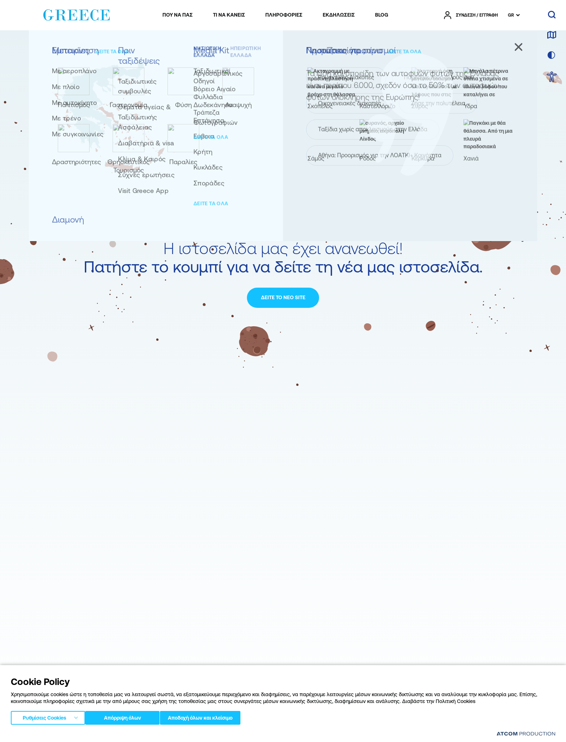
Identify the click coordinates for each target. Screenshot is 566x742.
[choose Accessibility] (552, 77)
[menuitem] (178, 15)
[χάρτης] (551, 35)
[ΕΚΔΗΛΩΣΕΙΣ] (339, 15)
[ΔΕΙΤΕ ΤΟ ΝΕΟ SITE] (283, 298)
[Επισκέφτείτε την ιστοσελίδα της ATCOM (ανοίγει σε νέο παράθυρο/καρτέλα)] (526, 733)
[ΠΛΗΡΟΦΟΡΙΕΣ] (283, 15)
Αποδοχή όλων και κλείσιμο (213, 716)
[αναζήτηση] (551, 15)
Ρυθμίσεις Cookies (44, 716)
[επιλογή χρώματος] (551, 55)
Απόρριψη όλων (126, 716)
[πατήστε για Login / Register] (470, 15)
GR (511, 15)
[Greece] (76, 13)
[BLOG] (381, 15)
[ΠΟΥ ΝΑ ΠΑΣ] (178, 15)
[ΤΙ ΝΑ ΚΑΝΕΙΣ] (229, 15)
